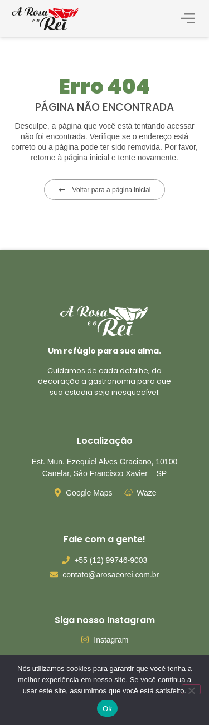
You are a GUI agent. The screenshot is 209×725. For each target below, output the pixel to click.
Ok (107, 708)
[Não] (191, 689)
